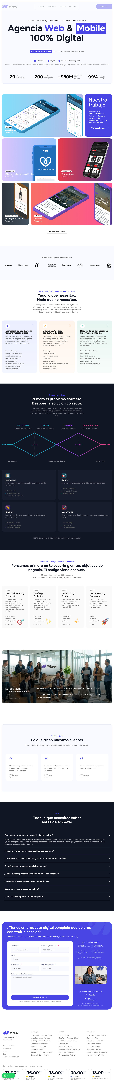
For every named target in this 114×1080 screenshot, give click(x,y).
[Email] (85, 998)
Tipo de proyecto (48, 965)
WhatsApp (90, 994)
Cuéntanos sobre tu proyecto (22, 974)
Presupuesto (16, 965)
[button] (52, 6)
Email (13, 955)
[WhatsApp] (86, 994)
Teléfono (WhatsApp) (49, 946)
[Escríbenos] (8, 1075)
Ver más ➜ (9, 133)
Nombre (14, 946)
